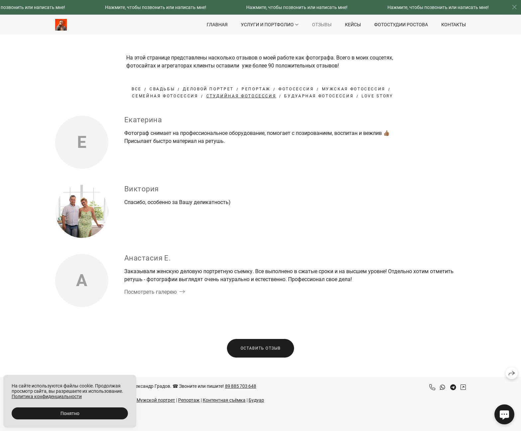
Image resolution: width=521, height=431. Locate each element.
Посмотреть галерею (150, 292)
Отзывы (322, 24)
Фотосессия (296, 89)
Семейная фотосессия (165, 96)
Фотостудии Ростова (401, 24)
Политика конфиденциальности (47, 396)
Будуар (256, 400)
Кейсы (353, 24)
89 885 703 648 (240, 386)
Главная (217, 24)
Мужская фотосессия (354, 89)
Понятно (69, 413)
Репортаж (256, 89)
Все (137, 89)
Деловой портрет (208, 89)
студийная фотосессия (241, 96)
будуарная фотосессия (319, 96)
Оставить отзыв (261, 348)
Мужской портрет (156, 400)
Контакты (453, 24)
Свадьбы (162, 89)
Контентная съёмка (224, 400)
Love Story (377, 96)
